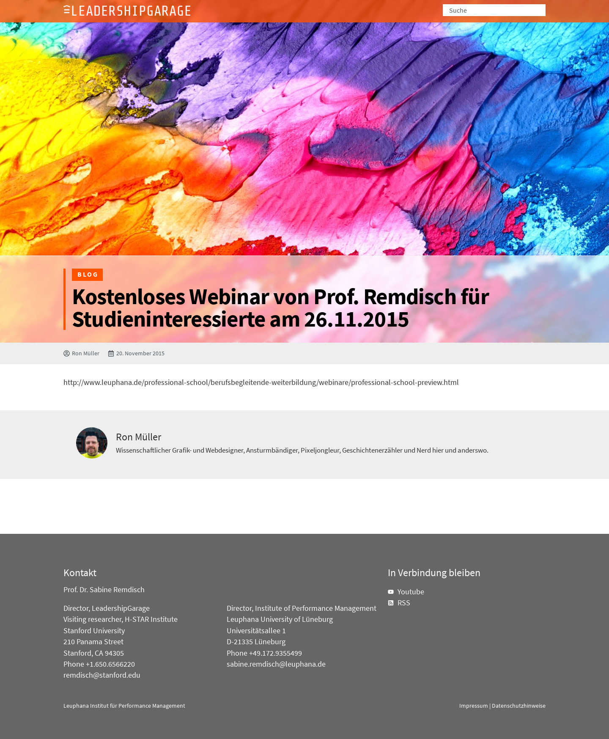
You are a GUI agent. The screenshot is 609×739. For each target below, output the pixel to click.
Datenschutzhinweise (519, 705)
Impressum (473, 705)
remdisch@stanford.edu (101, 675)
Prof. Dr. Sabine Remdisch (104, 589)
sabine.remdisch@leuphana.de (276, 664)
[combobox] (494, 10)
